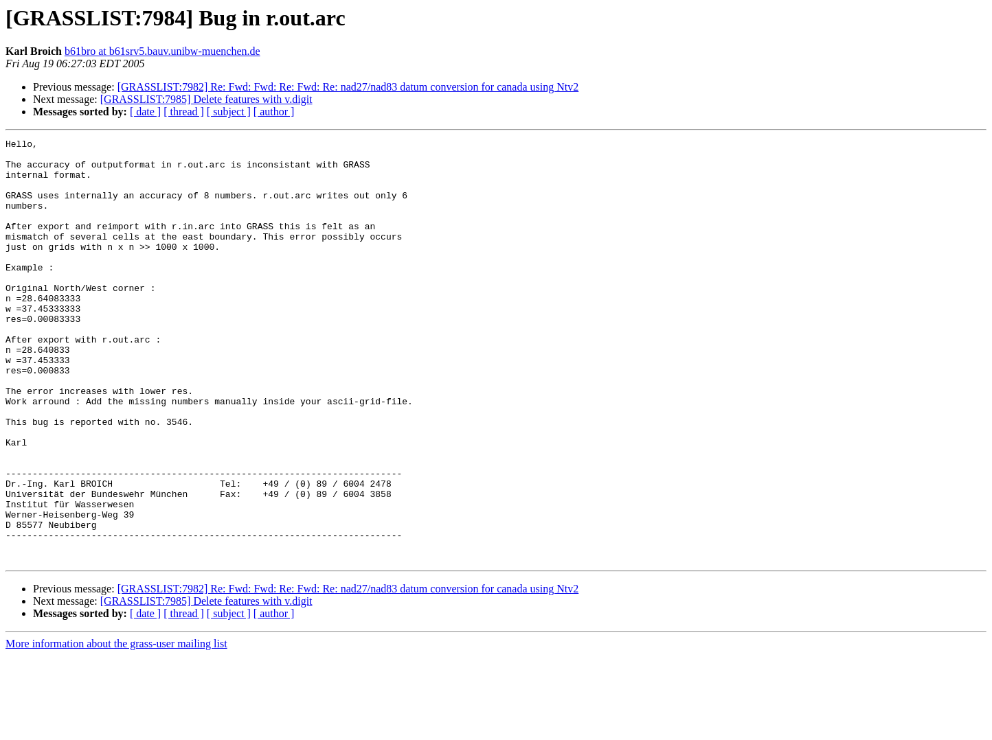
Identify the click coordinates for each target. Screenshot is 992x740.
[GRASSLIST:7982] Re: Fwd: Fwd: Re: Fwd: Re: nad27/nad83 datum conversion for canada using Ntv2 (348, 87)
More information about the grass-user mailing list (116, 728)
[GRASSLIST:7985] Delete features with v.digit (206, 99)
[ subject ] (229, 111)
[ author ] (274, 111)
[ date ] (145, 111)
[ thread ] (184, 111)
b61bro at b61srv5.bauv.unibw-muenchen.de (162, 51)
